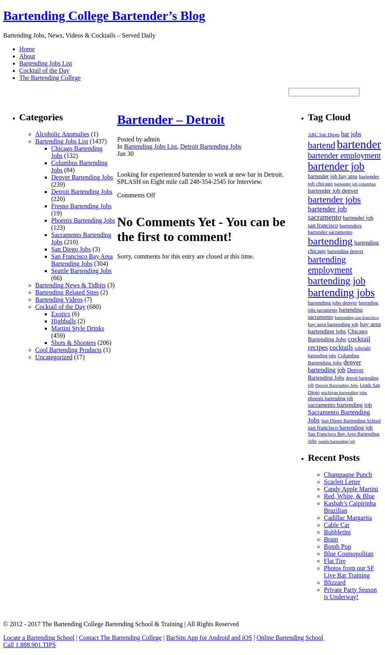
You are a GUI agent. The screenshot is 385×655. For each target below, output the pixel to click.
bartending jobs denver (332, 303)
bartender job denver (333, 190)
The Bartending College (50, 77)
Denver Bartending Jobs (82, 177)
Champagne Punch (348, 474)
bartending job (336, 280)
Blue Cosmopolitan (348, 553)
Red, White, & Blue (349, 496)
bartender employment (344, 155)
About (27, 56)
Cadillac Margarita (348, 517)
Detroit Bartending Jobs (81, 191)
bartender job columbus (355, 183)
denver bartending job (334, 366)
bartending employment (330, 265)
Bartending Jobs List (45, 63)
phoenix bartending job (330, 398)
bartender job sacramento (327, 213)
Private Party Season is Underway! (350, 593)
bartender (359, 144)
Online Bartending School (290, 637)
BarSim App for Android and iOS (209, 637)
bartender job (336, 166)
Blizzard (334, 582)
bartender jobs (334, 199)
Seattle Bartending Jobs (81, 270)
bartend (321, 145)
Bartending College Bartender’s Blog (104, 15)
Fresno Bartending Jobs (81, 206)
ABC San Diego (323, 134)
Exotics (60, 314)
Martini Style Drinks (77, 328)
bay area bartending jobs (344, 327)
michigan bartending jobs (344, 392)
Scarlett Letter (342, 481)
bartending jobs (341, 293)
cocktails (341, 347)
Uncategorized (53, 357)
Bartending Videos (59, 299)
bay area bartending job (333, 324)
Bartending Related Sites (67, 292)
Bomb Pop (337, 546)
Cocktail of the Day (44, 70)
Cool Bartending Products (68, 349)
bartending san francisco (357, 317)
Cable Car (336, 525)
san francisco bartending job (340, 427)
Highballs (63, 321)
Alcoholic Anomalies (62, 134)
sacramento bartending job (340, 405)
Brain (331, 539)
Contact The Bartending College (120, 637)
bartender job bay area (332, 176)
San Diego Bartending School (351, 421)
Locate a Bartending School (38, 637)
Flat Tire (335, 560)
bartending (330, 241)
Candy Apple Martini (351, 489)
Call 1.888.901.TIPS (29, 644)
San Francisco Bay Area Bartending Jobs (82, 260)
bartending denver (345, 251)
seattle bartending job (336, 441)
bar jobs (351, 134)
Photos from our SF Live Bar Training (349, 572)
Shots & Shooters (73, 342)
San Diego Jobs (71, 249)
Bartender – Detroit (171, 119)
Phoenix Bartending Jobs (83, 220)
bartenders (350, 226)
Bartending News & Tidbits (70, 285)
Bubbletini (337, 532)
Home (27, 49)
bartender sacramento (330, 232)
